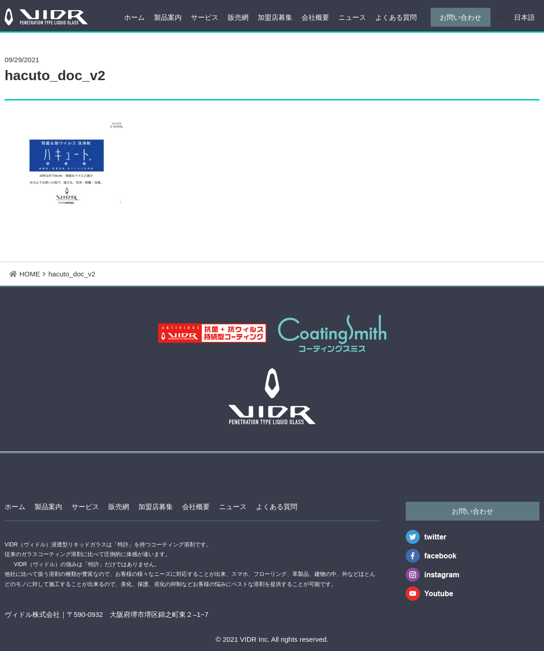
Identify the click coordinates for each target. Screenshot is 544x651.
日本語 (524, 17)
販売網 (238, 17)
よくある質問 (396, 17)
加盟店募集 (275, 17)
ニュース (352, 17)
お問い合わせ (460, 17)
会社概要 (315, 17)
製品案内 (168, 17)
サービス (205, 17)
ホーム (134, 17)
